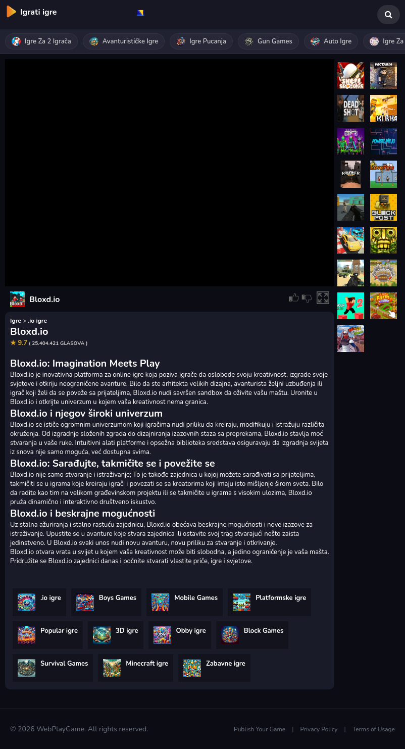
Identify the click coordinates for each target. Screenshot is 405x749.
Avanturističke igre (124, 41)
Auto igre (331, 41)
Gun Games (268, 41)
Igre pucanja (201, 41)
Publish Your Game (259, 729)
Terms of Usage (373, 729)
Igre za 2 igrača (41, 41)
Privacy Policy (319, 729)
